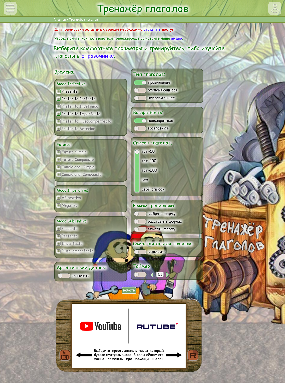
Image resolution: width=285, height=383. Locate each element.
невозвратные (153, 120)
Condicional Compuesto (79, 174)
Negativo (67, 205)
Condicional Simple (76, 167)
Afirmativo (69, 197)
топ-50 (148, 151)
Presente (67, 91)
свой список (153, 189)
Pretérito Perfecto (76, 98)
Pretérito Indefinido (77, 106)
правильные (152, 82)
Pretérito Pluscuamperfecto (84, 121)
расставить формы (158, 221)
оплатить (152, 29)
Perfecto (67, 236)
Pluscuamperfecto (75, 251)
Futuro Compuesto (75, 159)
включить (73, 275)
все (145, 179)
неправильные (154, 98)
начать (129, 290)
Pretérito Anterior (76, 128)
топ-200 (149, 170)
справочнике (97, 55)
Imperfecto (70, 243)
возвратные (151, 128)
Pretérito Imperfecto (78, 113)
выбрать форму (155, 213)
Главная (59, 19)
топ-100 (149, 160)
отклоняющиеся (156, 90)
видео (176, 38)
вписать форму (154, 229)
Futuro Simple (72, 152)
